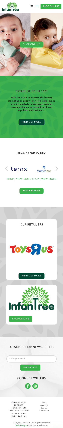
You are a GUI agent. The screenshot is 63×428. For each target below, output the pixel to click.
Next (56, 168)
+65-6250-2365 (19, 402)
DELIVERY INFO (19, 413)
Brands (44, 408)
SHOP (10, 179)
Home (44, 403)
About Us (44, 405)
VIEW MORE (23, 179)
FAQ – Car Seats (19, 416)
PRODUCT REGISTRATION (19, 406)
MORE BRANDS (31, 191)
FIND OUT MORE (31, 122)
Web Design (21, 426)
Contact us (44, 411)
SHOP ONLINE (51, 6)
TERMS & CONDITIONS (18, 411)
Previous (6, 168)
